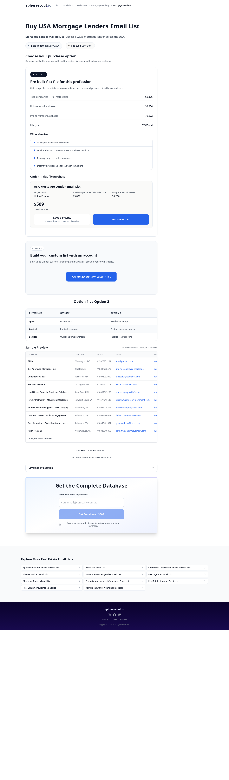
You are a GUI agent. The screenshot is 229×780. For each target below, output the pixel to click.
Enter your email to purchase (73, 494)
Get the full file (120, 219)
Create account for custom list (91, 276)
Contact (123, 620)
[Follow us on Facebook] (114, 614)
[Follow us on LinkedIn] (119, 614)
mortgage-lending (100, 5)
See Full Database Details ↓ (91, 450)
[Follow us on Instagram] (109, 614)
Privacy (105, 620)
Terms (114, 620)
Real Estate (82, 5)
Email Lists (68, 5)
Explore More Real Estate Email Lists (47, 559)
